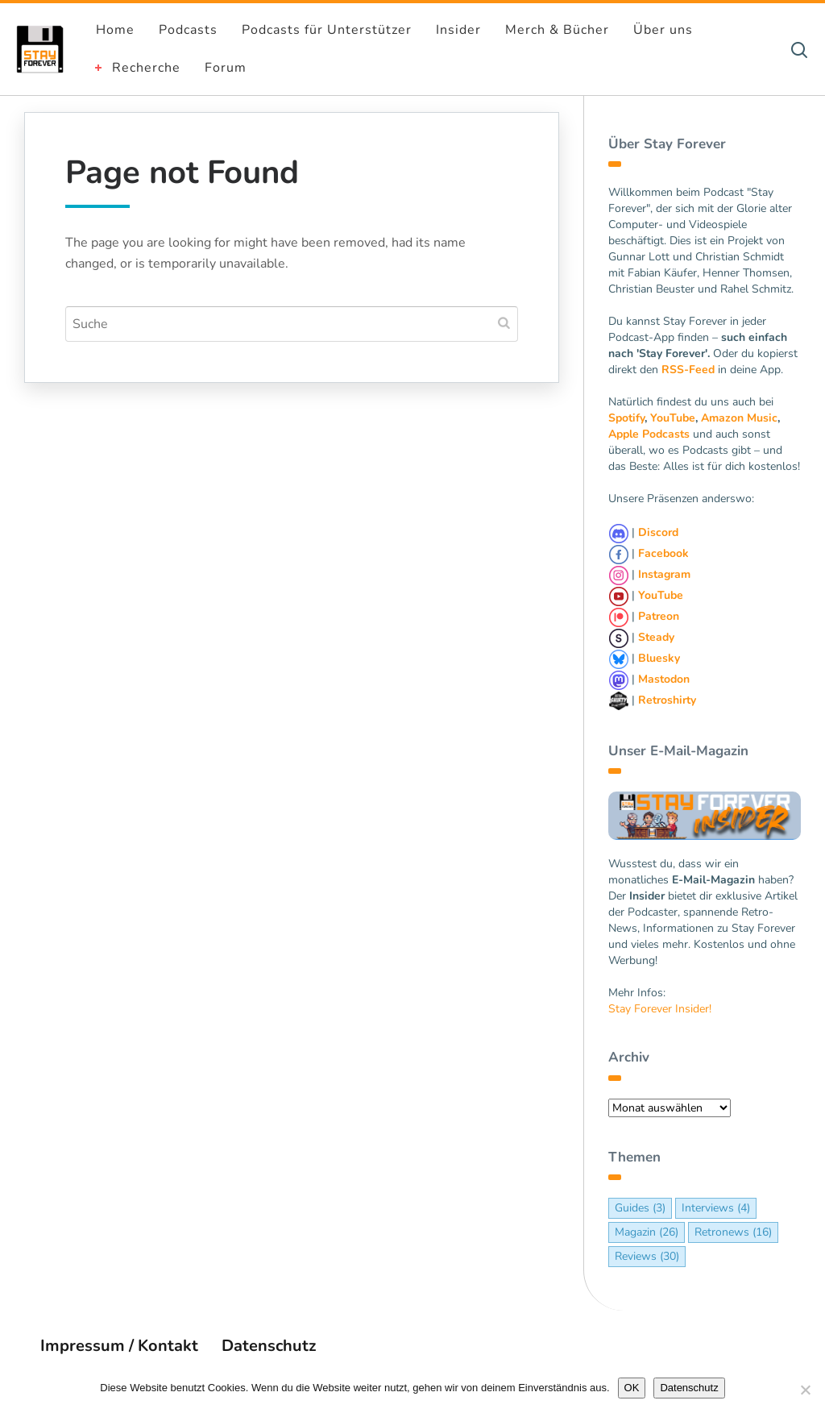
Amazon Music (739, 418)
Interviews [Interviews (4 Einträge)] (716, 1208)
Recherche (146, 68)
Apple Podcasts (649, 434)
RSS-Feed (688, 369)
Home (115, 30)
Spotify (626, 418)
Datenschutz (269, 1346)
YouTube (672, 418)
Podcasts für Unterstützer (327, 30)
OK (632, 1388)
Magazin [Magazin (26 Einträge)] (646, 1232)
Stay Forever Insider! (659, 1008)
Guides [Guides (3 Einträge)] (640, 1208)
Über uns (663, 30)
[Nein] (805, 1390)
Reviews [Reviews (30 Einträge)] (647, 1256)
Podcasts (188, 30)
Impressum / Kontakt (119, 1346)
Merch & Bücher (557, 30)
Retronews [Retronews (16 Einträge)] (733, 1232)
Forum (226, 68)
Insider (458, 30)
